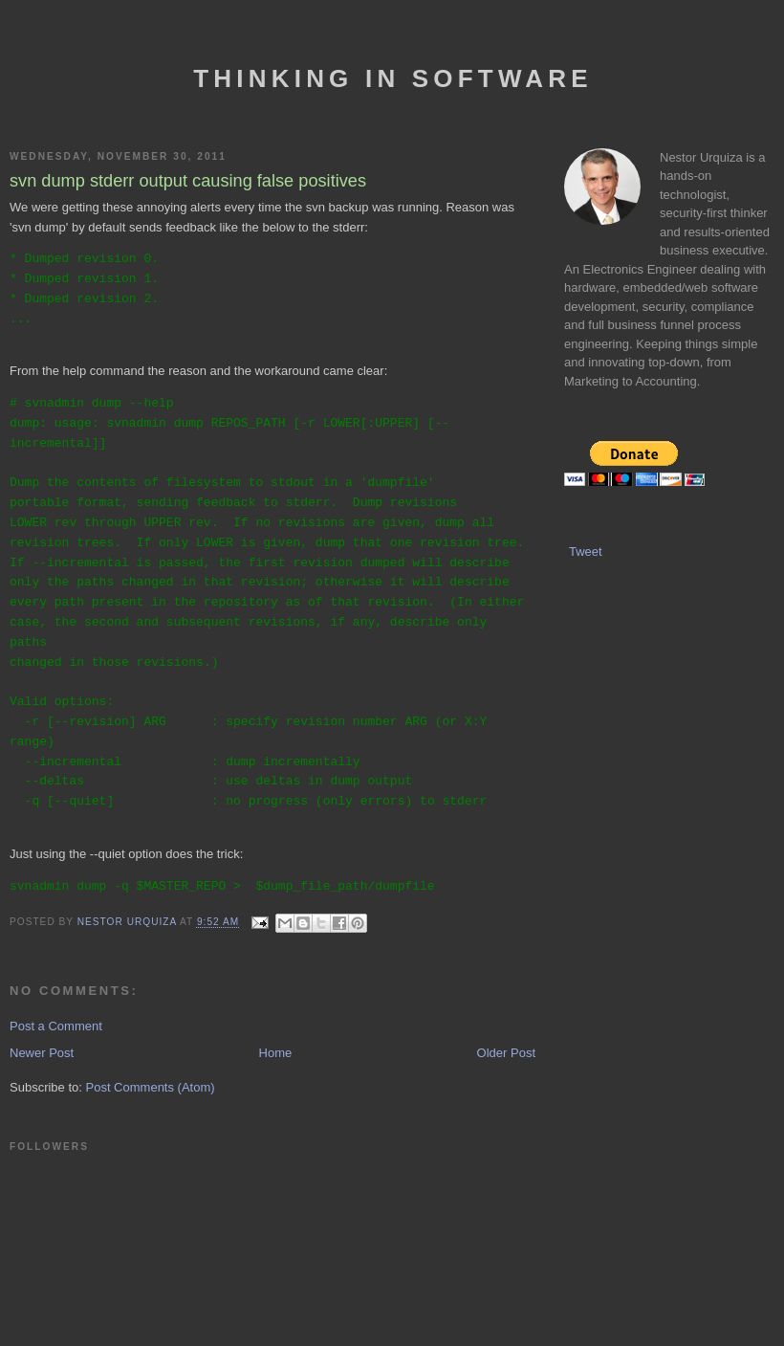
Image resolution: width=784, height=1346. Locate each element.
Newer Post (42, 1053)
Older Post (506, 1053)
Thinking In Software (392, 78)
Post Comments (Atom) (150, 1087)
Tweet (585, 551)
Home (276, 1053)
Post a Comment (56, 1026)
